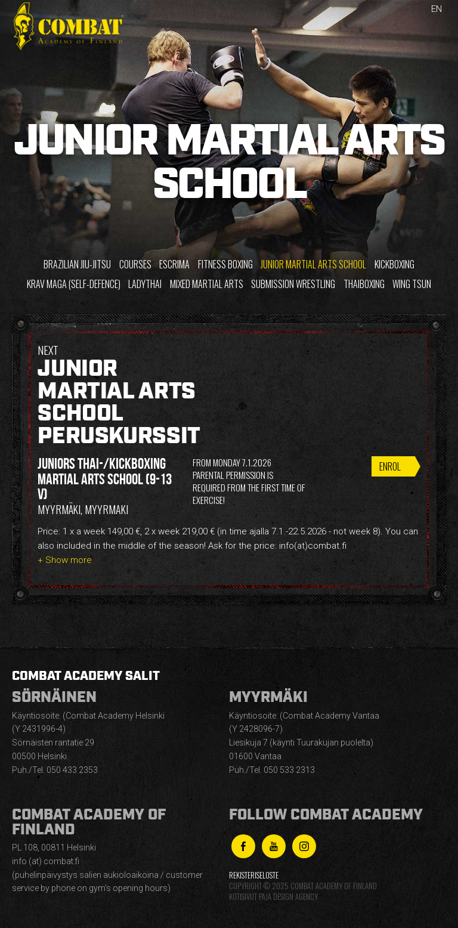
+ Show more (65, 560)
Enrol (390, 466)
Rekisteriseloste (253, 875)
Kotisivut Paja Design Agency (273, 896)
